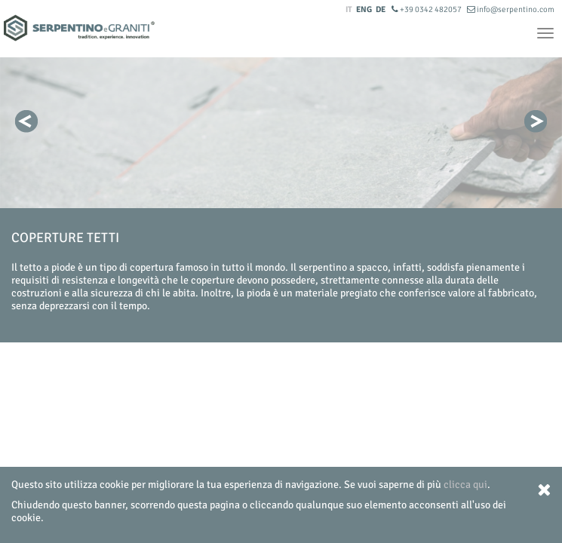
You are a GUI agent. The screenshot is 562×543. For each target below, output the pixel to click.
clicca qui (465, 484)
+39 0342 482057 (427, 9)
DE (380, 9)
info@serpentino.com (510, 9)
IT (348, 9)
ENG (364, 9)
